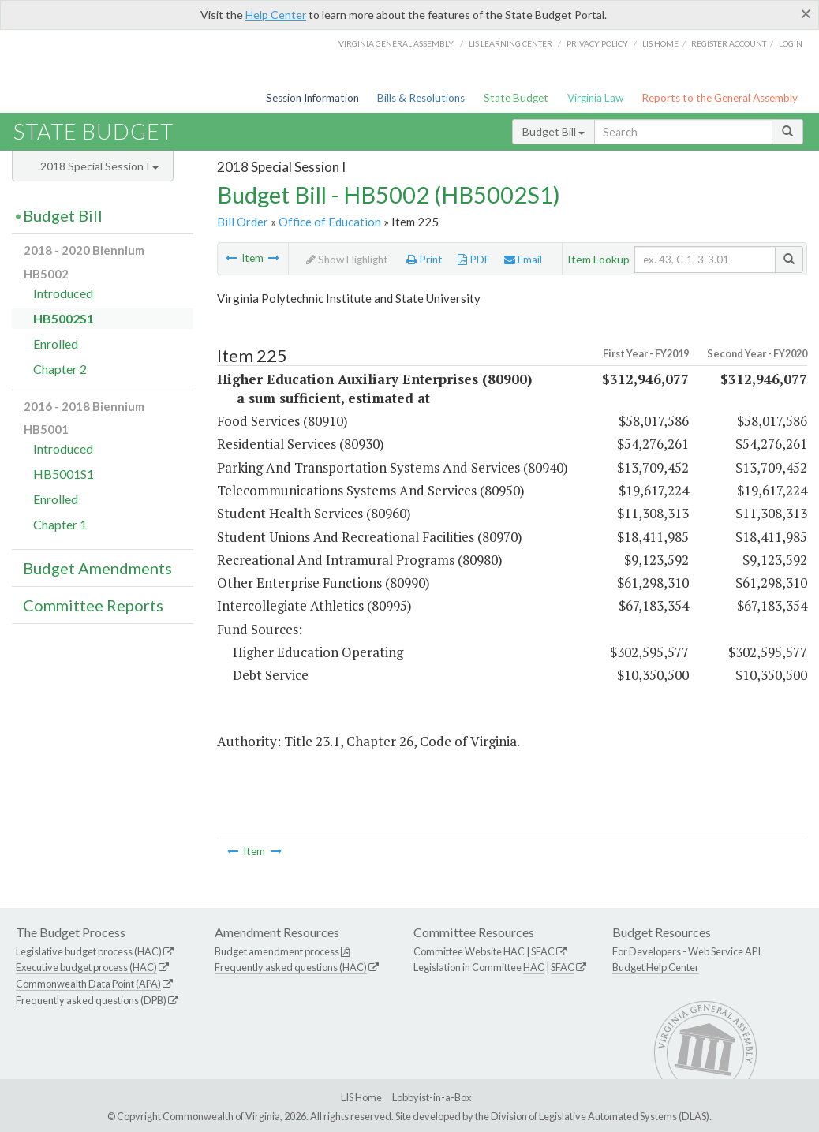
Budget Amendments (97, 568)
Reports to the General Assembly (719, 98)
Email (523, 259)
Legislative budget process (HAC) (89, 951)
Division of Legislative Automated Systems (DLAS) (600, 1116)
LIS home (660, 43)
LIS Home (361, 1097)
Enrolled (55, 343)
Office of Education (330, 222)
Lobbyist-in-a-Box (431, 1097)
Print (424, 259)
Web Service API (724, 951)
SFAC (543, 951)
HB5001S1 (63, 473)
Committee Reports (93, 605)
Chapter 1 (60, 524)
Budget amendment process (277, 951)
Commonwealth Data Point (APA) (88, 983)
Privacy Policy (597, 43)
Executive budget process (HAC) (86, 967)
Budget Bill (553, 131)
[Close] (806, 13)
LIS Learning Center (510, 43)
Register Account (728, 43)
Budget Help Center (655, 967)
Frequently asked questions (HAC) (291, 967)
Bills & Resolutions (421, 98)
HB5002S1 (63, 318)
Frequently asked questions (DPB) (91, 1000)
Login (790, 43)
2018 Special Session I (99, 166)
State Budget (516, 98)
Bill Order (242, 222)
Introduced (63, 293)
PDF (474, 259)
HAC (514, 951)
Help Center (275, 14)
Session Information (312, 98)
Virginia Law (595, 98)
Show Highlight (347, 259)
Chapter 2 (60, 368)
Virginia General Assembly (396, 43)
